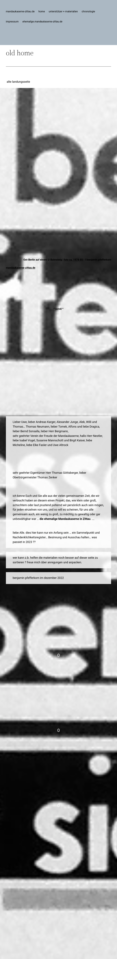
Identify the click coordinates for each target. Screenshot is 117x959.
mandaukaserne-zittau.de (20, 267)
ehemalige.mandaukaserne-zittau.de (42, 21)
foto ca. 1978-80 (73, 259)
